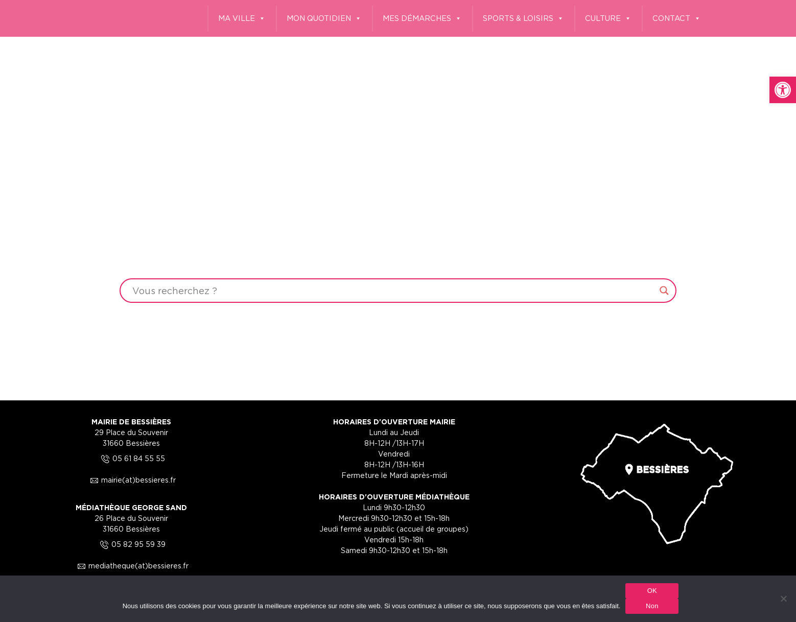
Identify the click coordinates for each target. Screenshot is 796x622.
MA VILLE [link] (242, 19)
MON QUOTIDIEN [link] (324, 19)
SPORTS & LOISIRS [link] (523, 19)
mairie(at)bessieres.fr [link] (131, 480)
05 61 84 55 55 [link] (131, 458)
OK (652, 590)
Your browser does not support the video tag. (398, 199)
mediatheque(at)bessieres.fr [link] (131, 565)
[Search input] (393, 290)
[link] (782, 90)
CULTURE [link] (608, 19)
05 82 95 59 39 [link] (131, 544)
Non (652, 606)
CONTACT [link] (676, 19)
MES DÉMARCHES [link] (422, 19)
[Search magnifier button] (664, 290)
